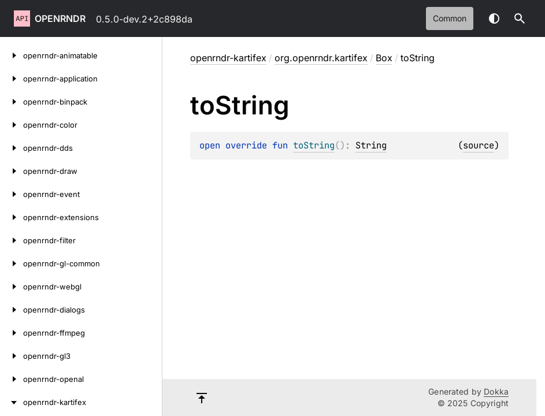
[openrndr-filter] (11, 240)
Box (384, 58)
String (371, 145)
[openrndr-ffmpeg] (11, 332)
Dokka (496, 391)
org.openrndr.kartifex (321, 58)
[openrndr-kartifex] (11, 402)
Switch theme (494, 18)
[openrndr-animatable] (11, 55)
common (449, 18)
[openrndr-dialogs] (11, 309)
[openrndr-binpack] (11, 101)
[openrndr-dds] (11, 147)
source (478, 145)
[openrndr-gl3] (11, 355)
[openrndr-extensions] (11, 217)
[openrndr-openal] (11, 379)
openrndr (60, 18)
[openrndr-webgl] (11, 286)
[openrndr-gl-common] (11, 263)
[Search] (519, 18)
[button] (519, 18)
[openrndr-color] (11, 124)
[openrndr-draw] (11, 171)
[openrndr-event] (11, 194)
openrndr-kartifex (228, 58)
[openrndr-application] (11, 78)
